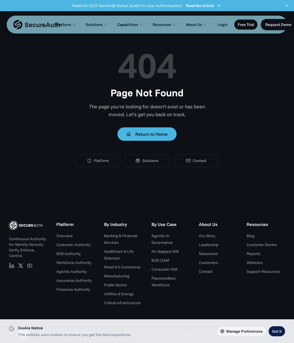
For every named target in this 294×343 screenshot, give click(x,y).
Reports (254, 253)
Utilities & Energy (119, 293)
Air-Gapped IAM (165, 251)
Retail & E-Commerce (122, 267)
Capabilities (130, 24)
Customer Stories (262, 244)
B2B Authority (68, 253)
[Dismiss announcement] (287, 5)
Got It (277, 331)
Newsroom (208, 253)
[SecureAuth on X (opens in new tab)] (20, 265)
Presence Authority (73, 289)
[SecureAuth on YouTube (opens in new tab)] (29, 265)
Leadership (208, 244)
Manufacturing (116, 275)
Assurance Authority (74, 280)
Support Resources (263, 271)
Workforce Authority (73, 262)
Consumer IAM (164, 269)
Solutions (96, 24)
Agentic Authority (71, 271)
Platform (66, 24)
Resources (164, 24)
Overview (64, 235)
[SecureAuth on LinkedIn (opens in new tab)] (12, 265)
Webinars (255, 262)
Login (223, 24)
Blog (250, 235)
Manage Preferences (241, 331)
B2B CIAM (160, 260)
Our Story (207, 235)
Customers (208, 262)
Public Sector (115, 284)
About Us (196, 24)
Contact (196, 160)
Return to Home (147, 134)
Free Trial (246, 24)
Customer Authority (73, 244)
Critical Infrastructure (122, 302)
